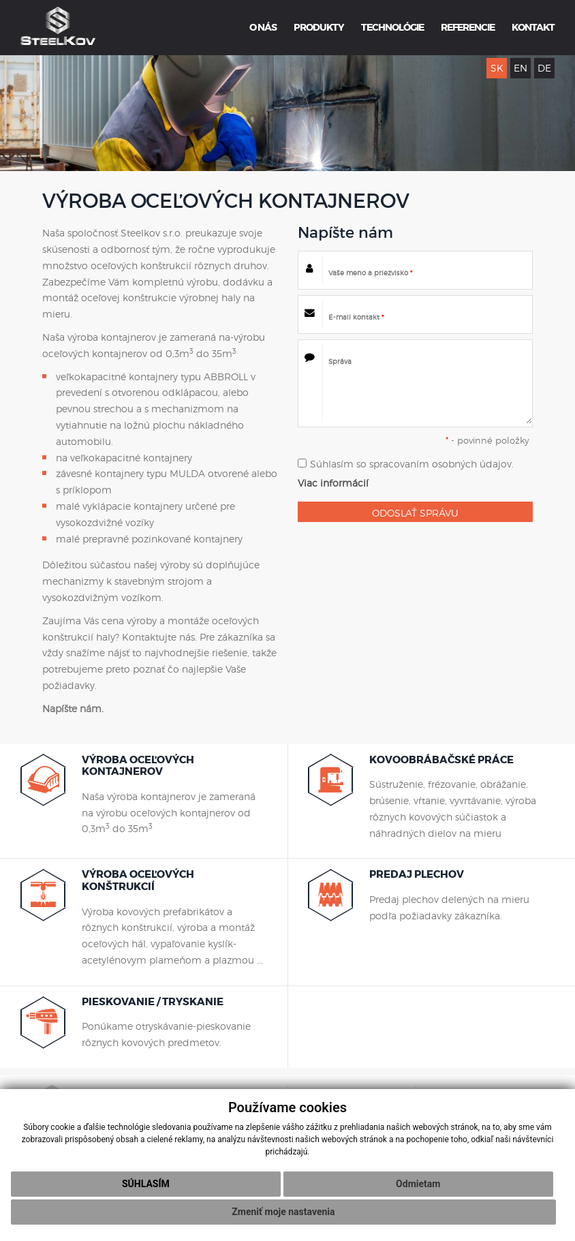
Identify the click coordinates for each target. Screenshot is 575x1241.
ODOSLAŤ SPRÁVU (415, 513)
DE (544, 68)
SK (497, 68)
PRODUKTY (319, 27)
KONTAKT (533, 27)
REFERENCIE (468, 27)
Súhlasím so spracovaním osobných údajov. (406, 464)
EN (520, 68)
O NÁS (263, 27)
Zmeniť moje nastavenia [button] (283, 1211)
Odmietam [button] (418, 1183)
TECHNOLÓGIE (392, 27)
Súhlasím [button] (146, 1183)
